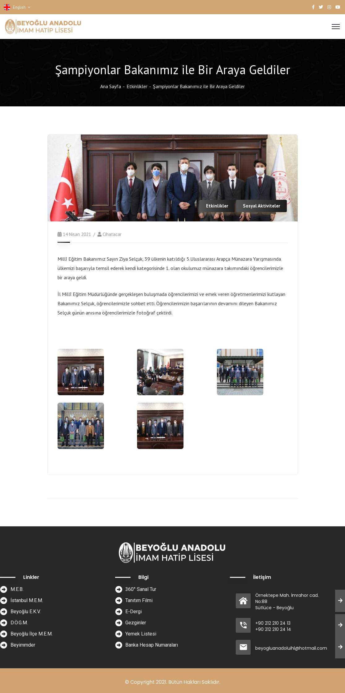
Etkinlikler (137, 86)
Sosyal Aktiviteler (261, 206)
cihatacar (112, 234)
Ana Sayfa (110, 86)
